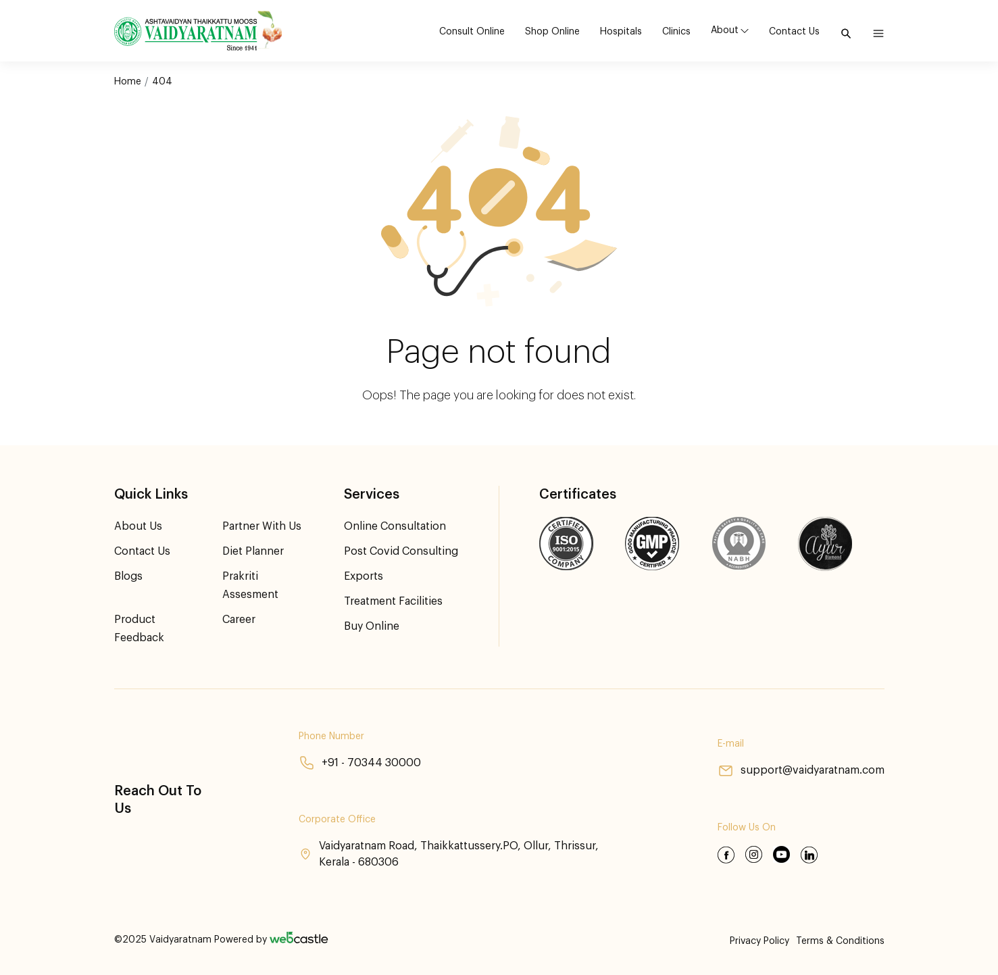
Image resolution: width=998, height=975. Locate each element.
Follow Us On (747, 827)
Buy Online (371, 626)
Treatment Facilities (393, 601)
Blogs (128, 576)
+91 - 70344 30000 (360, 763)
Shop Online (552, 31)
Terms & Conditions (840, 941)
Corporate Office (337, 819)
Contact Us (794, 31)
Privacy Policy (759, 941)
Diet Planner (253, 551)
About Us (138, 526)
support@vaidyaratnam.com (801, 770)
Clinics (676, 31)
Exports (363, 576)
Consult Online (472, 31)
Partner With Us (261, 526)
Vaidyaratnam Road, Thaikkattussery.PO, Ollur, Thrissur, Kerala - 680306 (449, 854)
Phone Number (331, 736)
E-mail (731, 744)
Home (127, 81)
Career (238, 619)
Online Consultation (395, 526)
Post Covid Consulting (401, 551)
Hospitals (621, 31)
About (725, 30)
